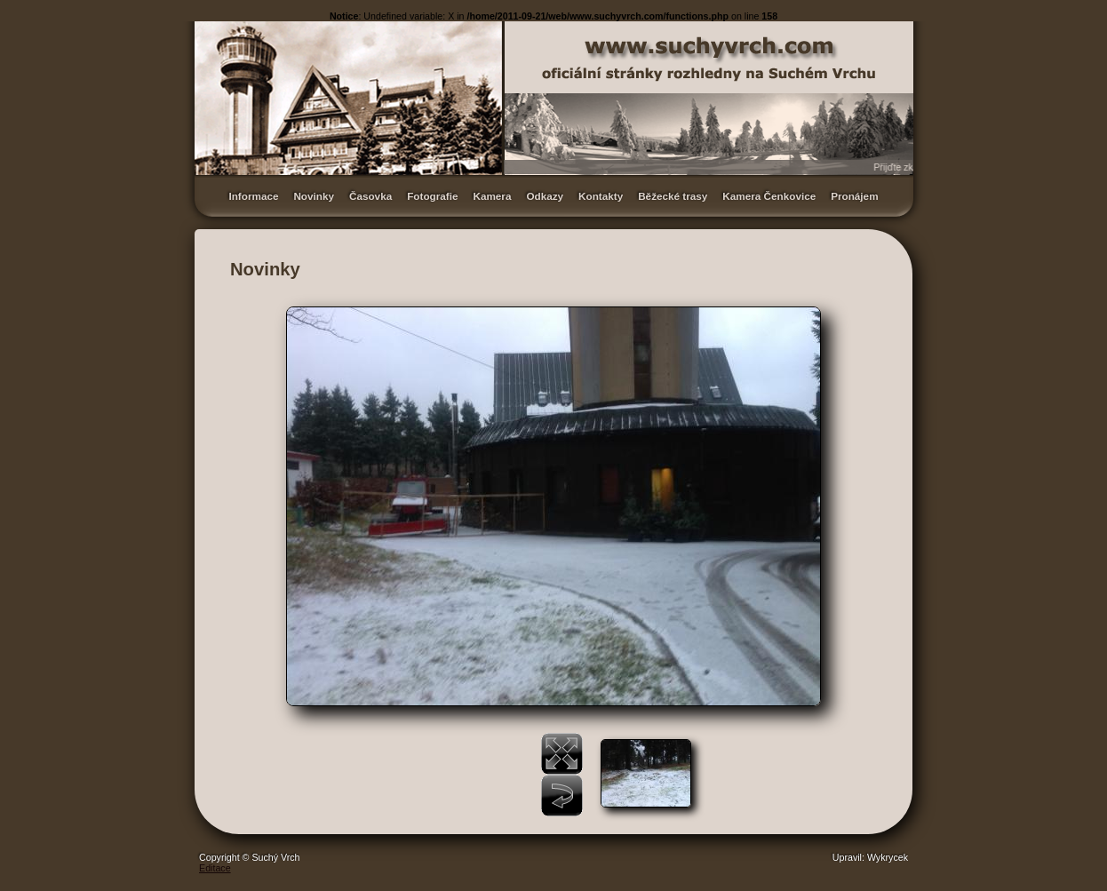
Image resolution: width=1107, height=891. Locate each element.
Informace (253, 196)
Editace (215, 868)
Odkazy (544, 196)
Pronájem (854, 196)
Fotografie (432, 196)
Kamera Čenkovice (769, 196)
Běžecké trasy (672, 196)
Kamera (492, 196)
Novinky (313, 196)
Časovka (370, 196)
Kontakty (600, 196)
